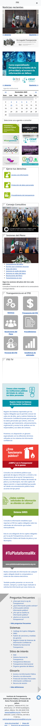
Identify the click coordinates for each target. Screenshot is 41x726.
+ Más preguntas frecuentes (20, 623)
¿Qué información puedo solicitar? (25, 606)
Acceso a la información (16, 175)
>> (36, 92)
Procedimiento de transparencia (19, 195)
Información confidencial (22, 681)
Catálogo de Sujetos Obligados (24, 631)
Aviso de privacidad (12, 723)
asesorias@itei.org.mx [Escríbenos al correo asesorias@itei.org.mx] (13, 712)
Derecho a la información (22, 676)
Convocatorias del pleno (14, 264)
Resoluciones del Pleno (14, 276)
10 (11, 105)
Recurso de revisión (20, 683)
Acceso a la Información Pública (24, 674)
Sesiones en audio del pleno (16, 271)
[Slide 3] (24, 31)
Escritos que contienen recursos (17, 266)
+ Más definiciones (17, 687)
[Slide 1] (16, 31)
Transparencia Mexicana (21, 662)
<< (5, 92)
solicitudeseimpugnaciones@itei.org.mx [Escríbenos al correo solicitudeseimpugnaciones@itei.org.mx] (17, 719)
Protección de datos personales (19, 185)
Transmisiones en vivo (14, 278)
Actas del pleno (11, 269)
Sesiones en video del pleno (16, 273)
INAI (14, 655)
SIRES (15, 633)
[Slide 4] (28, 81)
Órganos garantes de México (23, 666)
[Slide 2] (20, 31)
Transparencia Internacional (23, 664)
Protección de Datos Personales (24, 679)
